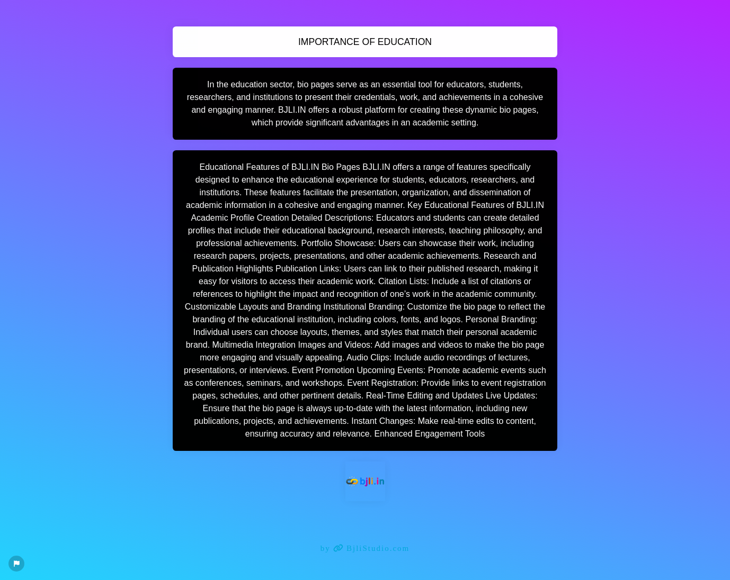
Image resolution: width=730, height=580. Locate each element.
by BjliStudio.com (365, 548)
